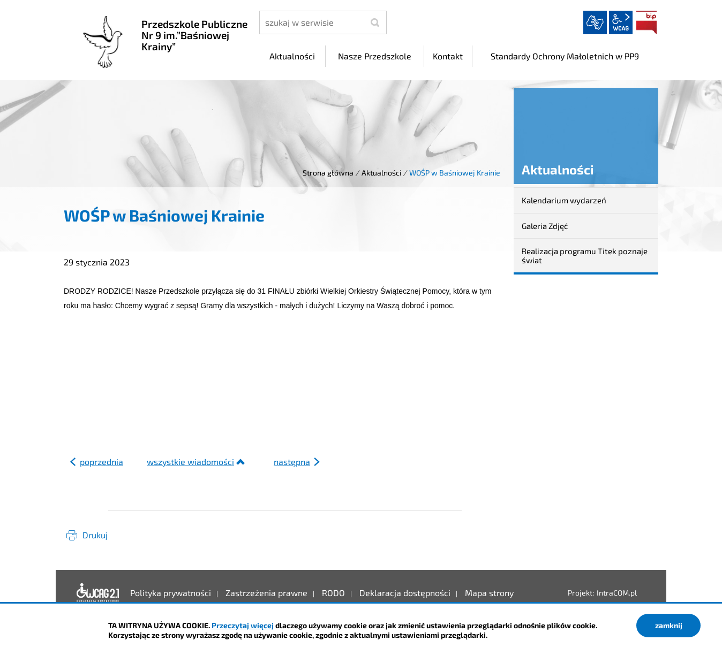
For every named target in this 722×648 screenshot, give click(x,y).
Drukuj (95, 535)
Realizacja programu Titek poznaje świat (585, 255)
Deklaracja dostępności (98, 593)
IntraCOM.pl (617, 593)
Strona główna (328, 172)
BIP (646, 22)
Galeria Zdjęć (545, 226)
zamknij (668, 625)
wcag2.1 (621, 22)
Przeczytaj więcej (243, 625)
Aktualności (381, 172)
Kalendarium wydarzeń (564, 200)
